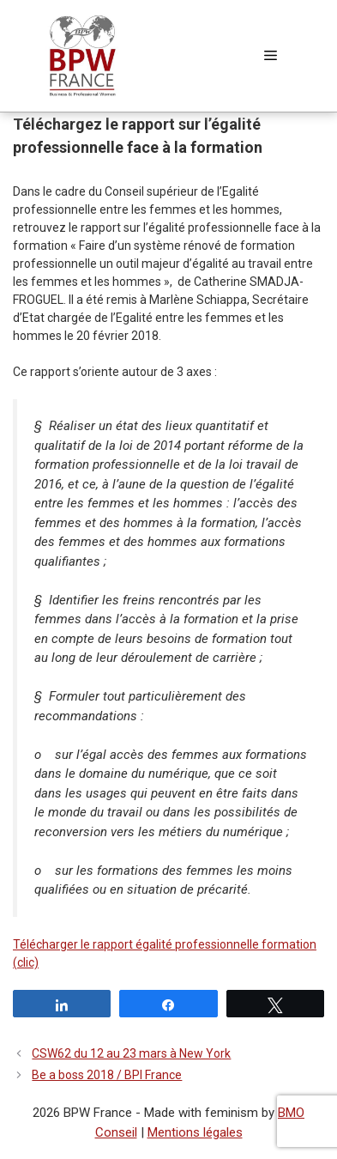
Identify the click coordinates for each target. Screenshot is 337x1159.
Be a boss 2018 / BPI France (107, 1075)
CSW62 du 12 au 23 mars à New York (131, 1053)
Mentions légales (195, 1132)
